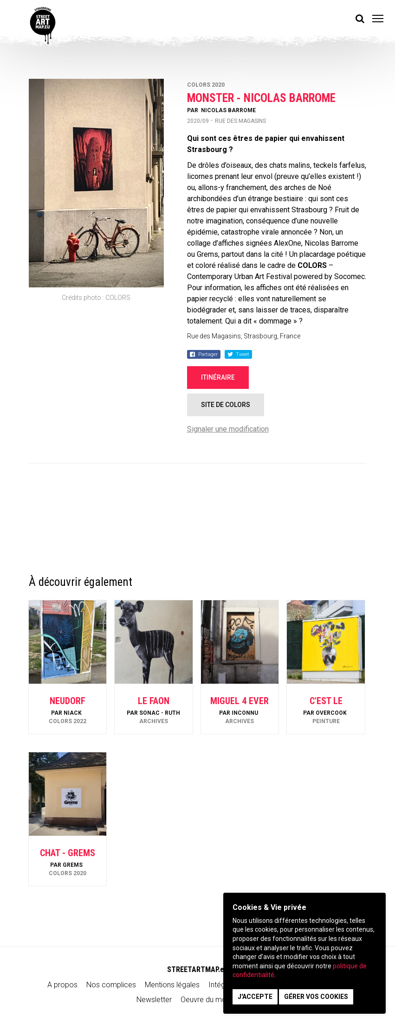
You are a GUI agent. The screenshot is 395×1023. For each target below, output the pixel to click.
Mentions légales (172, 984)
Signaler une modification (228, 429)
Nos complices (111, 984)
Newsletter (154, 999)
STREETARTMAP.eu (197, 969)
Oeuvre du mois (206, 999)
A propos (62, 984)
